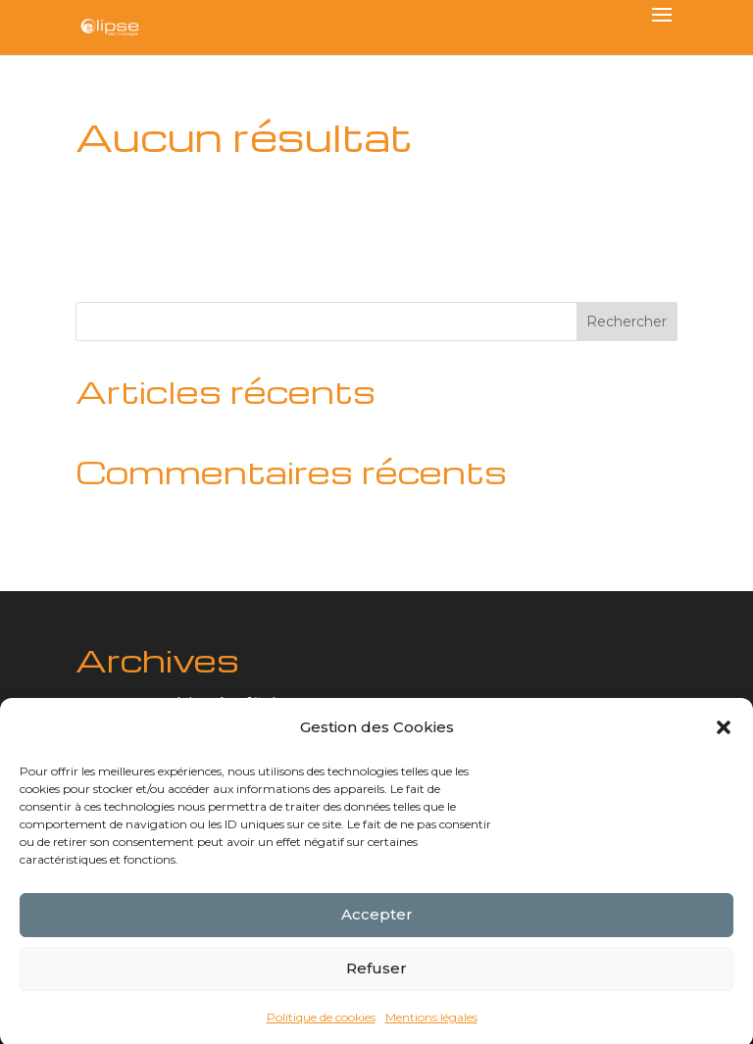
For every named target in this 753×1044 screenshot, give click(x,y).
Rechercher (626, 321)
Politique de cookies (321, 1022)
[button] (723, 733)
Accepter (377, 920)
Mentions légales (431, 1022)
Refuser (376, 974)
